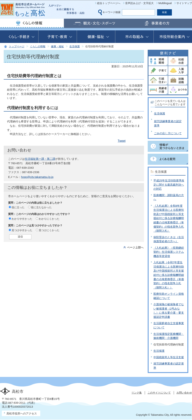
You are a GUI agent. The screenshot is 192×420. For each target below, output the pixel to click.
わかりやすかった (22, 218)
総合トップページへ (108, 3)
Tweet (122, 140)
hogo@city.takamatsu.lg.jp (37, 176)
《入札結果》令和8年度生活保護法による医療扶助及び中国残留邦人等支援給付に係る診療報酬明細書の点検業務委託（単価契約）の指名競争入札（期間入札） (168, 218)
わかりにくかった (49, 218)
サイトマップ (184, 3)
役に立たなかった (41, 207)
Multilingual (165, 3)
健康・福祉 (57, 46)
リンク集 (136, 392)
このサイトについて (159, 392)
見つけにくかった (49, 230)
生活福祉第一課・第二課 (40, 158)
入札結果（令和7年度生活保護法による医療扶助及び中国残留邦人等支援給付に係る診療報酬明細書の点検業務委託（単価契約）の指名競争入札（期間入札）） (168, 275)
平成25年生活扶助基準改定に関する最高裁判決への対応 (168, 184)
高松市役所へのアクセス (21, 413)
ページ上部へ (135, 247)
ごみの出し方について (168, 133)
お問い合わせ (184, 392)
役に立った (18, 207)
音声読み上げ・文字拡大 (139, 3)
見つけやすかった (22, 230)
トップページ (16, 46)
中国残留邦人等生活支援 (168, 357)
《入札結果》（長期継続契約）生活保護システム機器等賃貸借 (168, 252)
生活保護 (74, 46)
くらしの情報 (37, 46)
